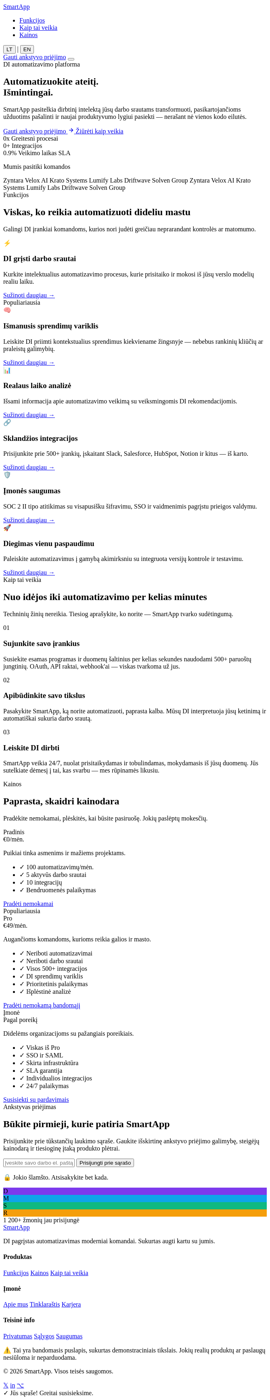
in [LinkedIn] (12, 1385)
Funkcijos (32, 20)
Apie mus (15, 1304)
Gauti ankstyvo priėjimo (34, 57)
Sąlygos (44, 1336)
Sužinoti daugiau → (29, 295)
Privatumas (17, 1336)
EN (27, 49)
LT (9, 49)
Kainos (28, 34)
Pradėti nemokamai (28, 903)
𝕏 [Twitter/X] (5, 1385)
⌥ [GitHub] (20, 1385)
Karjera (71, 1304)
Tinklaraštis (45, 1304)
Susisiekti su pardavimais (36, 1099)
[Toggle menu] (71, 59)
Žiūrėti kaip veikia (99, 131)
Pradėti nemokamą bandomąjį (41, 1005)
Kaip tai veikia (38, 27)
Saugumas (69, 1336)
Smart (16, 6)
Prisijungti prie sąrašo (105, 1163)
